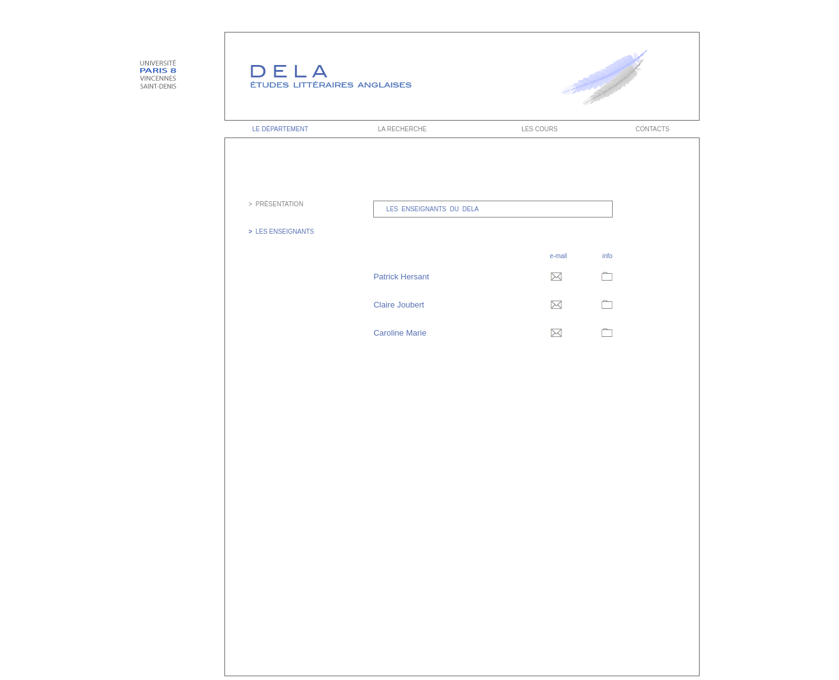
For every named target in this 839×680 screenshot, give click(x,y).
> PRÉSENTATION (275, 204)
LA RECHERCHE (401, 129)
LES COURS (539, 129)
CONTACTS (653, 129)
